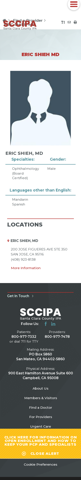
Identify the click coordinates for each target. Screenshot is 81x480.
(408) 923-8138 (23, 259)
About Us (40, 388)
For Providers (40, 417)
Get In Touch (21, 296)
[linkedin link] (53, 324)
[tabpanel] (40, 138)
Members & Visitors (40, 398)
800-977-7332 (23, 337)
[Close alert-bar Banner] (40, 453)
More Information (26, 268)
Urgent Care (40, 426)
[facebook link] (46, 324)
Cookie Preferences (40, 464)
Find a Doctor (40, 407)
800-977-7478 (57, 337)
